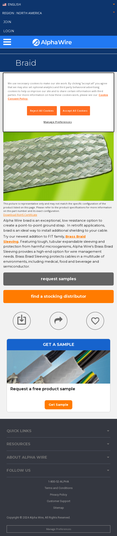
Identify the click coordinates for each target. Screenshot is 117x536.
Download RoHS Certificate (20, 215)
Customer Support (58, 501)
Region (58, 13)
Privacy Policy (58, 494)
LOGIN (8, 31)
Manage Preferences (58, 529)
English (14, 4)
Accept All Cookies (75, 110)
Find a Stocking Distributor (58, 296)
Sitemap (58, 507)
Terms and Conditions (59, 488)
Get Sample (58, 405)
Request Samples (58, 278)
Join (7, 22)
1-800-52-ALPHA (58, 481)
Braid (25, 63)
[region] (58, 102)
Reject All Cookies (42, 110)
